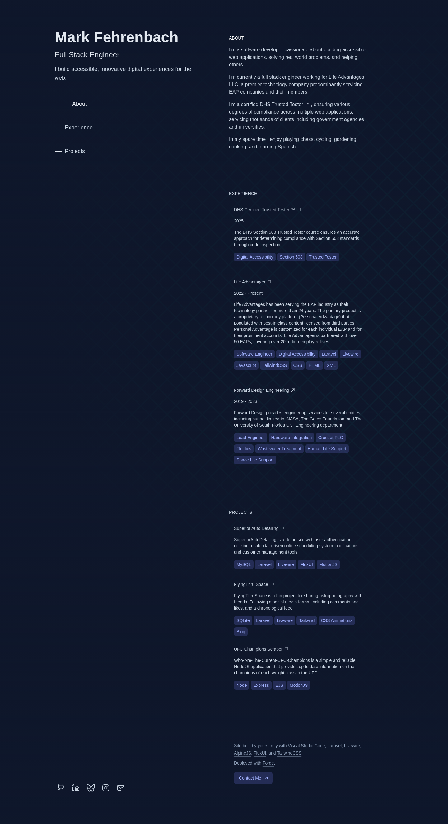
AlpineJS (242, 753)
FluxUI (260, 753)
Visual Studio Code (306, 745)
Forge (268, 763)
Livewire (352, 745)
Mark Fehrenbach (116, 37)
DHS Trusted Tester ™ (285, 104)
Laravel (334, 745)
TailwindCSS (289, 753)
